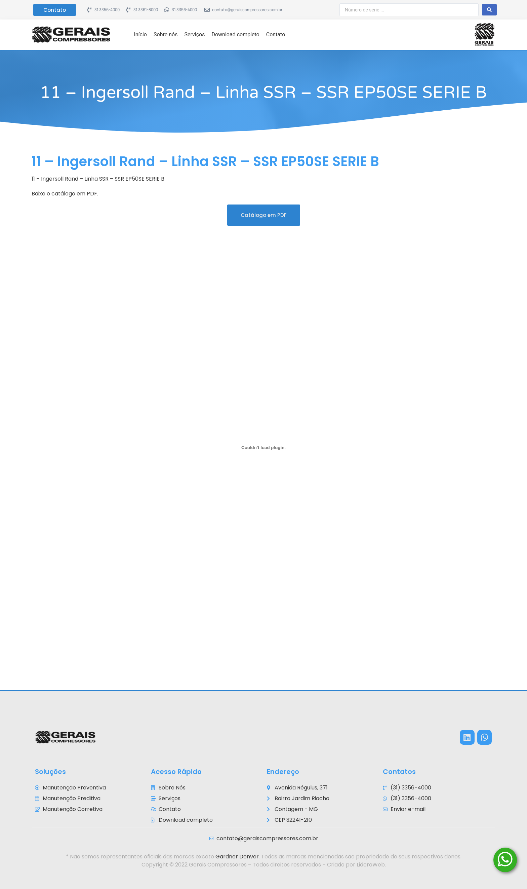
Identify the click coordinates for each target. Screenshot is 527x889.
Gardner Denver (237, 856)
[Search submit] (489, 9)
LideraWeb (371, 864)
